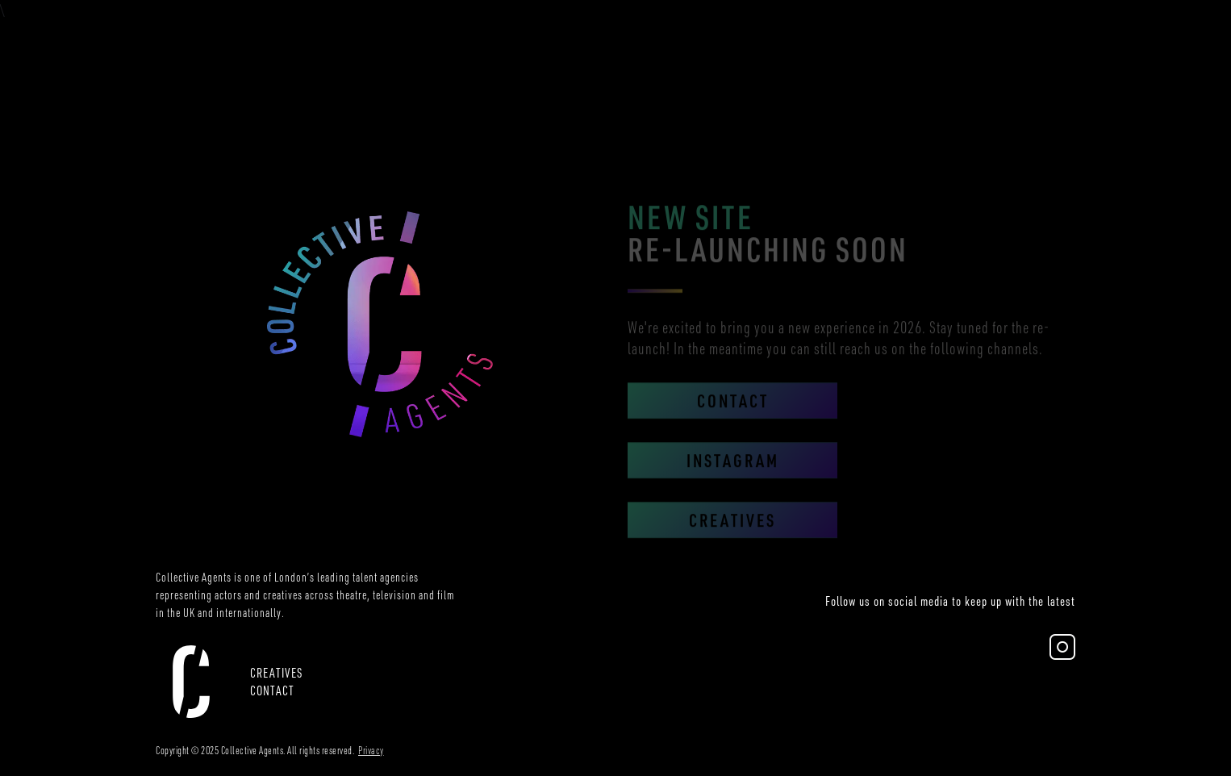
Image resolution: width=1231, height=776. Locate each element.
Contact (733, 414)
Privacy (371, 750)
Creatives (732, 533)
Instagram (732, 474)
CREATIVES (276, 672)
